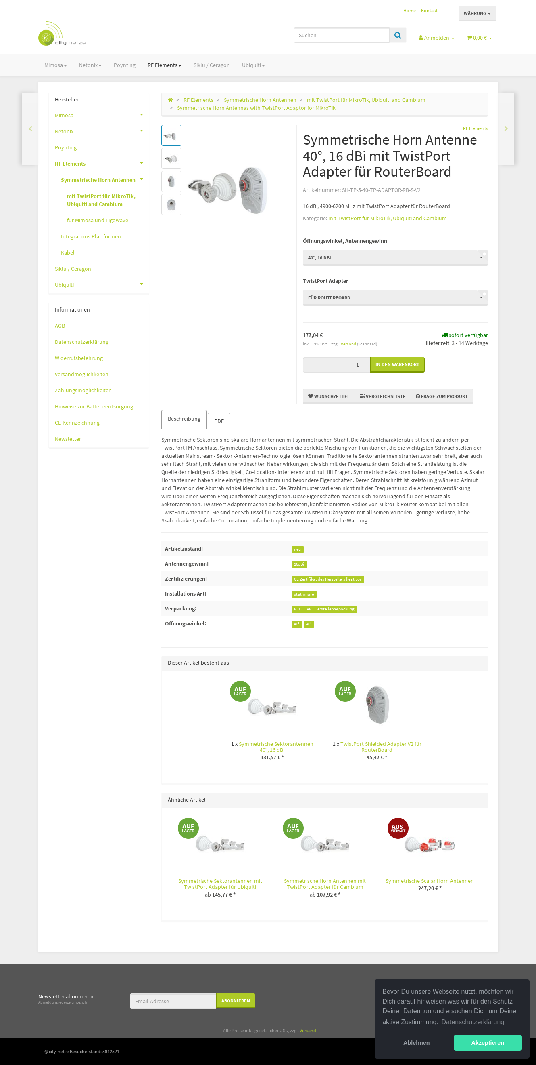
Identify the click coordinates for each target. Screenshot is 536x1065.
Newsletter (68, 438)
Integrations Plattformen (91, 236)
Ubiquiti (253, 65)
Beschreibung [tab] (184, 418)
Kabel (68, 252)
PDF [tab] (219, 421)
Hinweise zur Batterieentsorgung (94, 406)
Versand (349, 344)
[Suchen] (342, 35)
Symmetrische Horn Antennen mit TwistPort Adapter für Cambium (325, 883)
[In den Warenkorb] (397, 364)
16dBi (299, 564)
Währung (477, 13)
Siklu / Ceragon (212, 65)
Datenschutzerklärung (81, 341)
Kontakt (429, 10)
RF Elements (164, 65)
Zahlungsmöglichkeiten (83, 390)
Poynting (125, 65)
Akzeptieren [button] (487, 1043)
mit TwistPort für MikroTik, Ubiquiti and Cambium (387, 218)
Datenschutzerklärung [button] (473, 1022)
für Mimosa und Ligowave (97, 220)
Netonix (90, 65)
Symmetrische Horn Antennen (105, 179)
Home (409, 10)
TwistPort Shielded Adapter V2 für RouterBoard (380, 746)
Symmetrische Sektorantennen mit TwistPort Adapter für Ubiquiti (220, 883)
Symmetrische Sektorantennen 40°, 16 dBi (276, 746)
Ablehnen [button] (416, 1043)
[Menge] (336, 365)
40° (297, 624)
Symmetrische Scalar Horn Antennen (430, 880)
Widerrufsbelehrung (79, 358)
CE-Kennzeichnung (77, 422)
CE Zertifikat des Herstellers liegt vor (327, 579)
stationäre (304, 594)
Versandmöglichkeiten (81, 374)
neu (297, 549)
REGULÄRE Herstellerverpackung (324, 609)
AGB (60, 325)
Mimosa (55, 65)
